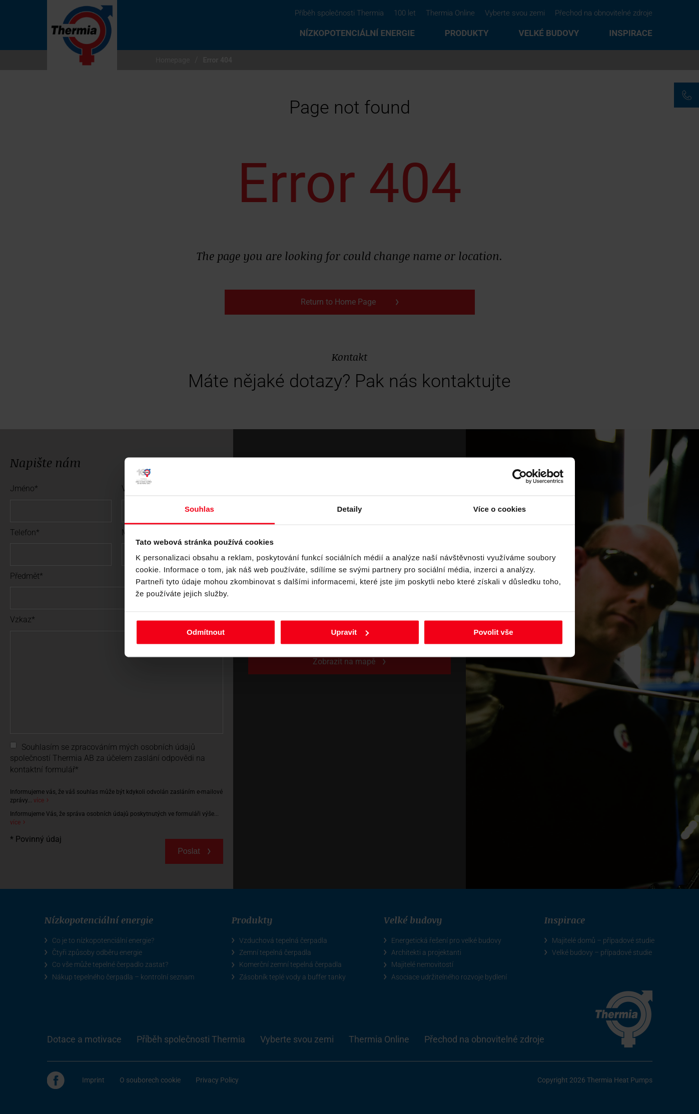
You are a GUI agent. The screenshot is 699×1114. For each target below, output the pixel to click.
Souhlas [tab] (199, 509)
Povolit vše (493, 632)
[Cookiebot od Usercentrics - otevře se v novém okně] (519, 476)
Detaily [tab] (349, 509)
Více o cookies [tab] (499, 509)
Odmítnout (206, 632)
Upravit (350, 632)
